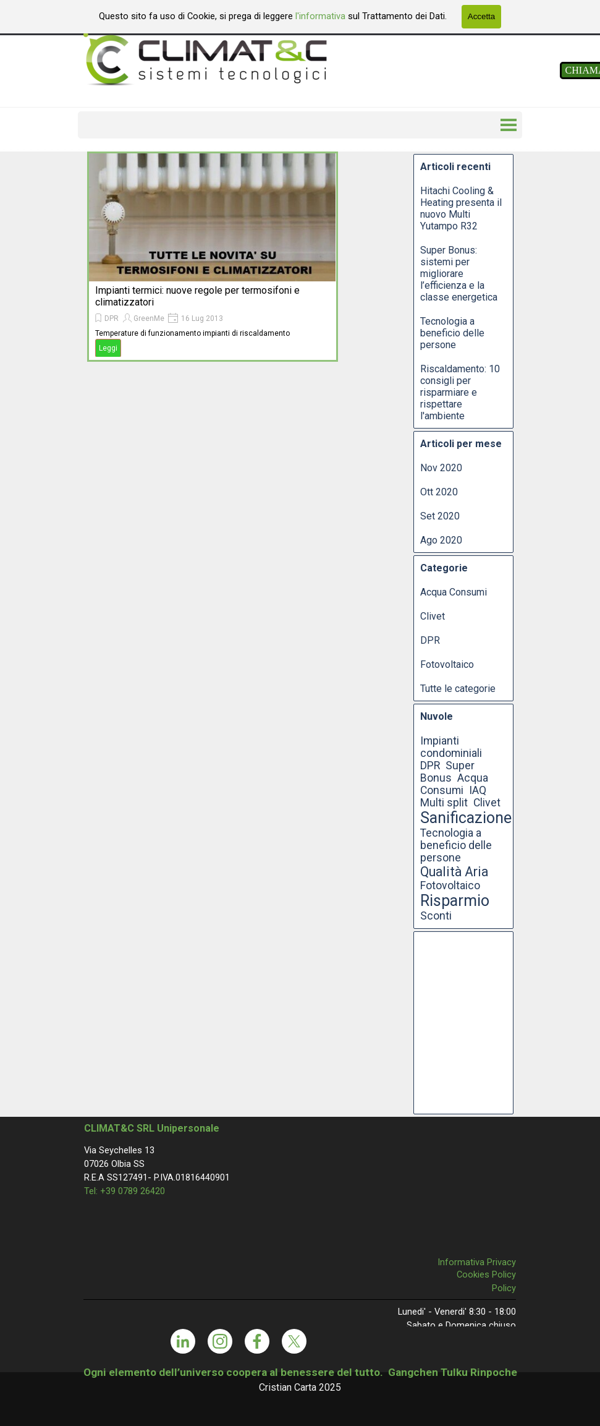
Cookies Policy (486, 1274)
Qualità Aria (454, 871)
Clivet (432, 616)
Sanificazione (466, 818)
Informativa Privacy (476, 1262)
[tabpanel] (300, 1379)
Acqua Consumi (453, 592)
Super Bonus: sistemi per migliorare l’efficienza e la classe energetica (458, 273)
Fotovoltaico (447, 664)
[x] (294, 1341)
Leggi (108, 348)
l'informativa (319, 16)
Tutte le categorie (458, 688)
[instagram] (220, 1341)
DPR (111, 318)
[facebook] (257, 1341)
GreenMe (148, 318)
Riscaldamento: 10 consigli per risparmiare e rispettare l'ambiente (460, 392)
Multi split (444, 802)
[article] (212, 257)
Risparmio (454, 901)
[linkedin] (183, 1341)
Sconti (436, 916)
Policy (504, 1288)
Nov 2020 (441, 468)
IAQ (477, 790)
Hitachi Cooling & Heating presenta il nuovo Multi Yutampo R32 (461, 208)
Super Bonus (447, 771)
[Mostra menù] (509, 125)
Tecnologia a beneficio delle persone (452, 333)
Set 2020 (440, 516)
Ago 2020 (441, 540)
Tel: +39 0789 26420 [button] (124, 1191)
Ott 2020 (439, 492)
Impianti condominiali (451, 747)
